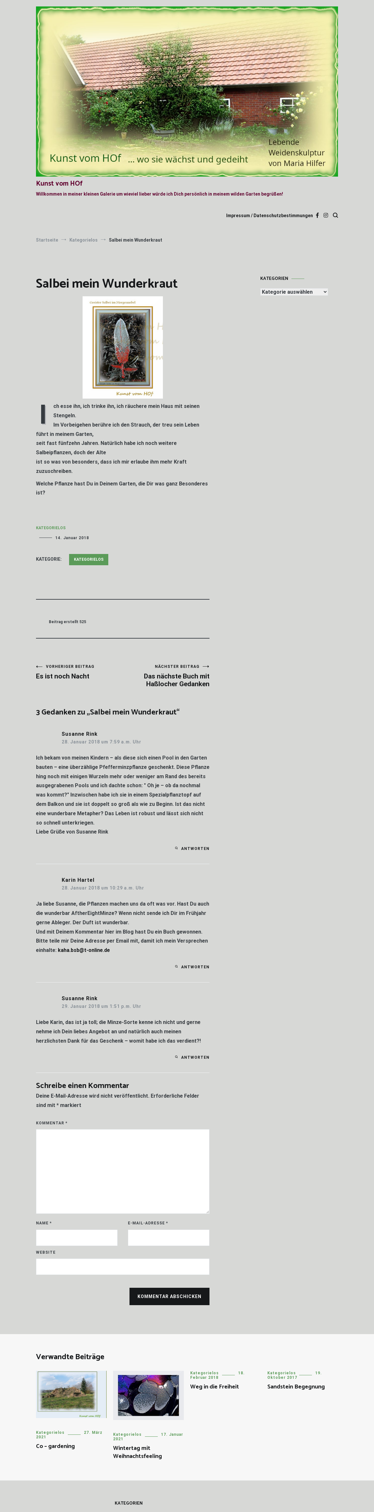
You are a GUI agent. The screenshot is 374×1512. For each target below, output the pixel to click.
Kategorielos (51, 528)
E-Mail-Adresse (148, 1223)
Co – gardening (55, 1446)
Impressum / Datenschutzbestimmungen (269, 215)
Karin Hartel (78, 880)
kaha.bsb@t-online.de (84, 950)
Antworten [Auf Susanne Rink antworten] (195, 848)
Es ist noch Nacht (79, 672)
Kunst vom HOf (59, 183)
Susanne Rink (80, 734)
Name (44, 1223)
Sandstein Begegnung (296, 1387)
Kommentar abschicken (169, 1296)
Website (46, 1252)
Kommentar (51, 1123)
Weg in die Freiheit (214, 1387)
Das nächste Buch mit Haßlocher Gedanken (166, 676)
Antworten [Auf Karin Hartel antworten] (195, 967)
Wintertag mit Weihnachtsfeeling (137, 1452)
